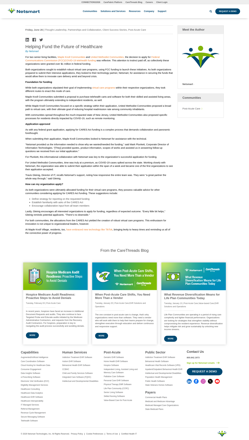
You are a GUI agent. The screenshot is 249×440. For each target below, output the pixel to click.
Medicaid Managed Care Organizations (162, 405)
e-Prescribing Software (30, 377)
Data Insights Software (30, 373)
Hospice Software (111, 365)
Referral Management (30, 409)
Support (162, 11)
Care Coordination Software (33, 361)
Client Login (162, 2)
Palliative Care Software (114, 376)
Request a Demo (227, 11)
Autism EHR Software (71, 361)
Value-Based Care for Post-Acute (118, 400)
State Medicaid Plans (154, 409)
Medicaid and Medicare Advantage (160, 401)
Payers (150, 392)
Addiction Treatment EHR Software (77, 357)
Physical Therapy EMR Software (118, 384)
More (32, 335)
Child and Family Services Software (77, 373)
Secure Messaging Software (33, 417)
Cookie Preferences (94, 434)
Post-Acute (112, 352)
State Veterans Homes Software (159, 385)
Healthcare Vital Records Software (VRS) (162, 365)
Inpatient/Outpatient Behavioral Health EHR (163, 369)
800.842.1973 (193, 357)
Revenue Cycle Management (33, 413)
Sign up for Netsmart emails (201, 363)
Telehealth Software (29, 421)
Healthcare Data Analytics (32, 393)
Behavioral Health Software (157, 361)
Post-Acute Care (191, 108)
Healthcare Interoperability (32, 401)
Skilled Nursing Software (114, 396)
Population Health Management (158, 377)
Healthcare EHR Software (32, 397)
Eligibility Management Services (34, 385)
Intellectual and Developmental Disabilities (80, 381)
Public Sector (155, 352)
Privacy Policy (77, 434)
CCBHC (65, 369)
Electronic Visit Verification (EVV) (35, 381)
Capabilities (30, 352)
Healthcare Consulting (30, 389)
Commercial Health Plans (156, 397)
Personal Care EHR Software (116, 380)
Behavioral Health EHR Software (76, 365)
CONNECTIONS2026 (90, 2)
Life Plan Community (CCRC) (116, 388)
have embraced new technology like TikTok (89, 229)
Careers (149, 2)
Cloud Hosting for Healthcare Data (35, 365)
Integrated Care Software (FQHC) (76, 377)
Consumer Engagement (31, 369)
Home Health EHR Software (116, 361)
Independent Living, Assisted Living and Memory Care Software (121, 371)
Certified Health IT (129, 434)
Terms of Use (112, 434)
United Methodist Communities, (107, 57)
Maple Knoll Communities (71, 57)
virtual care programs (103, 87)
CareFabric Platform (113, 2)
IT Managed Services (30, 405)
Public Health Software (155, 381)
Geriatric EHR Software (114, 357)
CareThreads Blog (134, 2)
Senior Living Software (113, 392)
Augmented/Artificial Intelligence (34, 357)
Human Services (74, 352)
